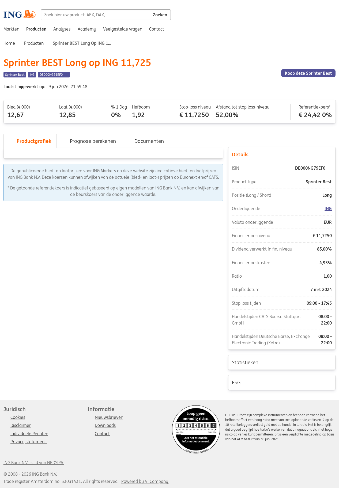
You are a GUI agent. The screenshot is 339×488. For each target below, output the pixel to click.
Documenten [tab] (145, 141)
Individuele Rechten (29, 433)
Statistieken (282, 362)
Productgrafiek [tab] (30, 141)
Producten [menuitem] (36, 29)
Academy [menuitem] (87, 29)
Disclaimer (20, 425)
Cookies (17, 417)
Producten (34, 43)
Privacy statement (28, 441)
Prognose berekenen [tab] (89, 141)
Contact (102, 433)
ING (328, 208)
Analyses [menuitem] (61, 29)
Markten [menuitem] (11, 29)
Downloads (105, 425)
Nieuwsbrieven (109, 417)
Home (9, 43)
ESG (282, 382)
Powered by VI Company (144, 481)
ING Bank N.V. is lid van (33, 462)
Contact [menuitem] (156, 29)
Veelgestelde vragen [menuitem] (122, 29)
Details (282, 154)
